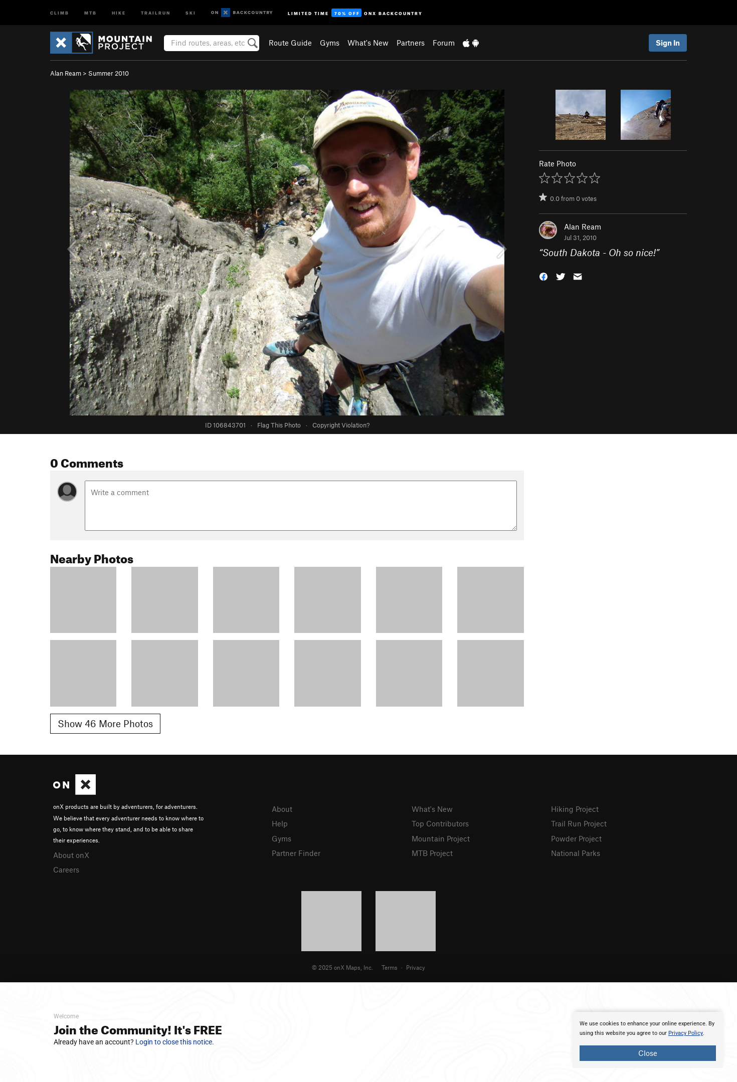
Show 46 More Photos (105, 723)
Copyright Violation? (341, 425)
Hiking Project (575, 808)
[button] (543, 276)
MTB (90, 12)
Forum (444, 42)
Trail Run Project (579, 823)
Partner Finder (296, 852)
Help (280, 823)
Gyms (329, 42)
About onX (71, 854)
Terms (390, 967)
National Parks (575, 852)
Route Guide (290, 42)
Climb (59, 12)
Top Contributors (440, 823)
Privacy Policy (685, 1033)
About (282, 808)
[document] (648, 1040)
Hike (119, 12)
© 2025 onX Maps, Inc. (342, 967)
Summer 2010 (108, 73)
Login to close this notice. (174, 1042)
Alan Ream (65, 73)
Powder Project (576, 838)
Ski (191, 12)
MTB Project (432, 852)
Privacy (415, 967)
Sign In (668, 42)
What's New (368, 42)
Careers (66, 869)
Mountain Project (441, 838)
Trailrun (155, 12)
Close (647, 1052)
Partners (411, 42)
